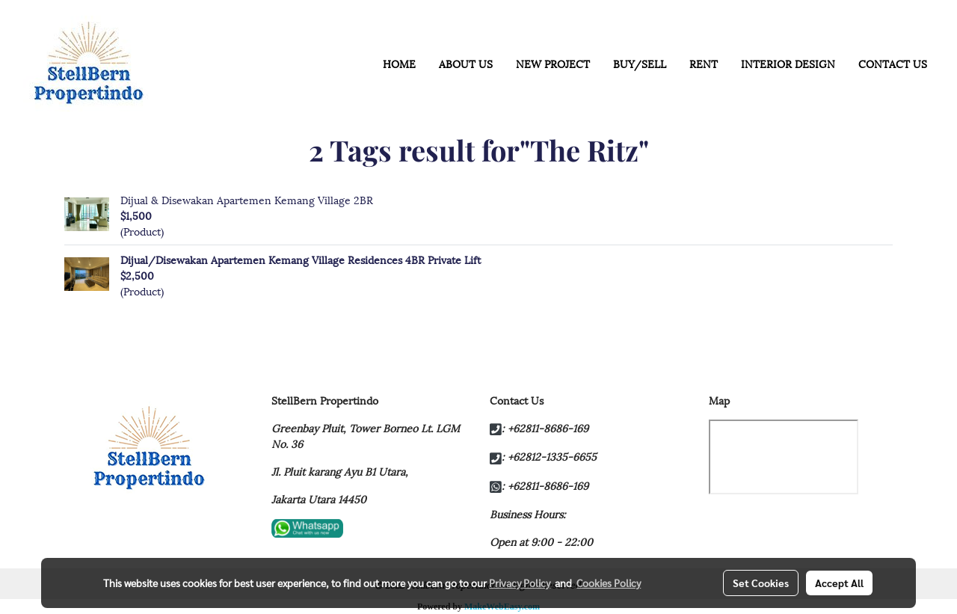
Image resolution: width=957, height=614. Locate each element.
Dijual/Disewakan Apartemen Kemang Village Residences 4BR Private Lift (300, 259)
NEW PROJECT (553, 63)
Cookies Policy (608, 582)
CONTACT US (892, 63)
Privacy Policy (519, 582)
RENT (703, 63)
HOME (399, 63)
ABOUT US (466, 63)
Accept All (839, 582)
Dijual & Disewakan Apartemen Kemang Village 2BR (246, 199)
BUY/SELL (639, 63)
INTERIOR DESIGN (788, 63)
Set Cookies (761, 582)
